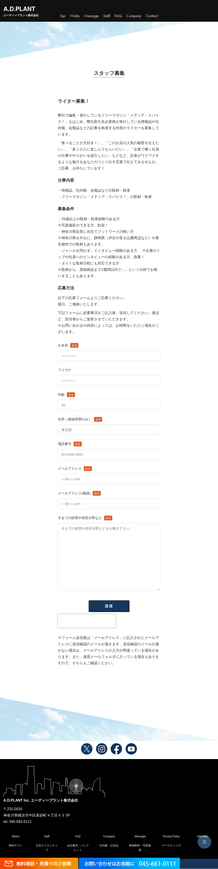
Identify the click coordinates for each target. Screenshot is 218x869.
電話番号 (109, 449)
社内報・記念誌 (108, 845)
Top (62, 15)
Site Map (202, 836)
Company (109, 836)
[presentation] (87, 621)
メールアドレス (109, 473)
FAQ (78, 836)
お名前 (109, 350)
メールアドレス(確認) (109, 498)
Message (140, 836)
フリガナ (109, 375)
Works (75, 15)
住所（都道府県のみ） (109, 424)
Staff (46, 836)
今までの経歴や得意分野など (109, 553)
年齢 (109, 399)
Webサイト (15, 845)
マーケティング (171, 845)
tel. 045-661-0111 (17, 822)
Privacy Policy (171, 836)
